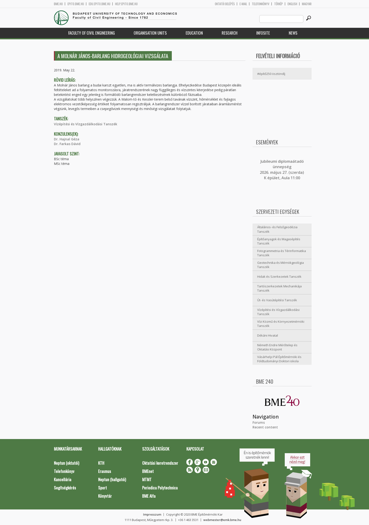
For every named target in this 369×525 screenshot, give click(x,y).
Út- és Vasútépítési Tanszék (277, 300)
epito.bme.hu (76, 3)
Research (229, 33)
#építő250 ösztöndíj (271, 74)
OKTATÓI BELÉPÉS (225, 3)
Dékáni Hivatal (267, 335)
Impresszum (152, 514)
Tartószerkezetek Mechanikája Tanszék (279, 288)
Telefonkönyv (260, 3)
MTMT (147, 479)
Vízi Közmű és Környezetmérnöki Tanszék (280, 323)
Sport (102, 488)
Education (194, 33)
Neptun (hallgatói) (112, 479)
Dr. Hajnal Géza (66, 139)
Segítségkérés (65, 488)
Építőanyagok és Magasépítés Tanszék (278, 241)
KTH (101, 463)
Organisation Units (150, 33)
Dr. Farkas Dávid (67, 144)
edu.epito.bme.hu (99, 3)
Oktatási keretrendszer (160, 463)
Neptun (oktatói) (66, 463)
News (293, 33)
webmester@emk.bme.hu (222, 520)
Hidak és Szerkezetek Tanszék (279, 276)
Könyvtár (105, 496)
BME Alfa (149, 496)
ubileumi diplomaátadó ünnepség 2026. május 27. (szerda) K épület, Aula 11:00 (282, 169)
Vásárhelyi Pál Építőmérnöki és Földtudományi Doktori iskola (279, 359)
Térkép (278, 3)
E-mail (243, 3)
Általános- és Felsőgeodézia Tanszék (277, 229)
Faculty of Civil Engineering (91, 33)
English (292, 3)
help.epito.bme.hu (126, 3)
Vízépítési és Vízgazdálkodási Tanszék (85, 124)
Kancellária (62, 479)
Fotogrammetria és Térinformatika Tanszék (281, 253)
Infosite (263, 33)
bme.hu (58, 3)
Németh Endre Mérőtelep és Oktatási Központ (277, 347)
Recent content (265, 427)
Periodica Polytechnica (160, 488)
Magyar (307, 3)
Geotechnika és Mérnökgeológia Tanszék (280, 264)
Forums (259, 422)
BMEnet (148, 471)
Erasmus (104, 471)
